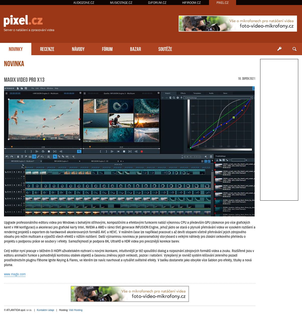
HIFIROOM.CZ (191, 3)
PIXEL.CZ (223, 3)
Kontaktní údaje (45, 310)
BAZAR (135, 48)
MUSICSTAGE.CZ (121, 3)
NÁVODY (78, 48)
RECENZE (47, 48)
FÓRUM (107, 48)
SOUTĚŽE (165, 48)
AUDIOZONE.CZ (83, 3)
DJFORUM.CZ (157, 3)
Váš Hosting (75, 310)
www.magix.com (15, 274)
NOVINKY (16, 48)
